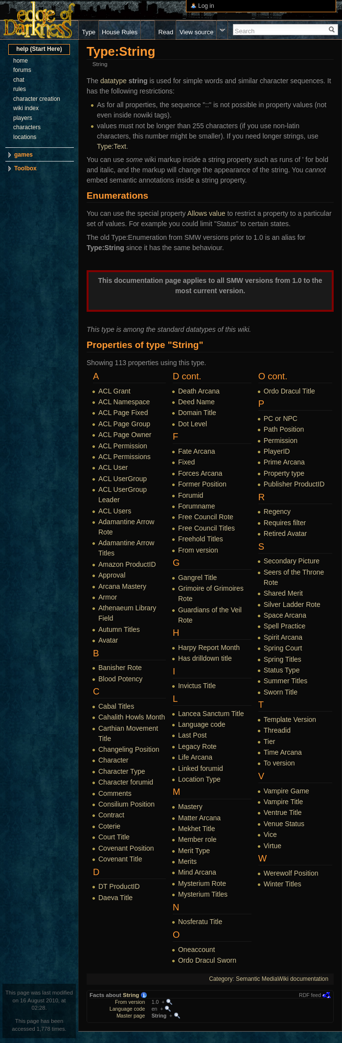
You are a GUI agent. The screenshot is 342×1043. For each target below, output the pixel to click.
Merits (187, 861)
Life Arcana (195, 757)
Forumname (196, 506)
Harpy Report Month (209, 647)
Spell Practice (285, 626)
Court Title (114, 837)
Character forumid (125, 782)
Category (220, 978)
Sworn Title (280, 692)
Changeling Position (129, 749)
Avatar (108, 640)
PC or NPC (280, 418)
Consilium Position (126, 804)
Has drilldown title (205, 658)
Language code (202, 724)
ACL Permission (122, 446)
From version (198, 550)
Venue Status (284, 824)
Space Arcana (285, 615)
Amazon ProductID (127, 564)
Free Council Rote (205, 517)
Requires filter (285, 523)
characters (27, 127)
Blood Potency (120, 679)
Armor (107, 597)
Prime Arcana (284, 462)
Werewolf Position (291, 873)
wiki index (26, 108)
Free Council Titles (206, 528)
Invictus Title (197, 686)
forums (22, 70)
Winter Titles (282, 884)
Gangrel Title (197, 577)
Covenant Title (120, 859)
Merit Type (194, 851)
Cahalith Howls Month (131, 717)
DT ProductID (119, 886)
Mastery (190, 807)
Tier (269, 741)
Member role (197, 839)
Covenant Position (126, 848)
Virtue (272, 846)
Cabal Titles (116, 706)
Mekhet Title (196, 829)
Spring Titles (282, 659)
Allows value (206, 213)
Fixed (186, 462)
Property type (284, 473)
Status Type (282, 670)
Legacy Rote (197, 746)
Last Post (192, 735)
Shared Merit (283, 593)
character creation (36, 98)
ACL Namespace (124, 402)
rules (19, 89)
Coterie (109, 826)
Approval (111, 575)
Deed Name (196, 402)
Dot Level (192, 424)
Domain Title (197, 413)
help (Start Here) (39, 49)
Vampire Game (286, 791)
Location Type (199, 779)
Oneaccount (196, 949)
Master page (130, 1016)
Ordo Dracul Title (289, 391)
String (131, 995)
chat (18, 79)
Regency (277, 511)
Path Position (284, 429)
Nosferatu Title (200, 922)
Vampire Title (283, 802)
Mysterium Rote (202, 883)
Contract (111, 815)
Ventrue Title (283, 812)
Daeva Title (115, 898)
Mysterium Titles (203, 894)
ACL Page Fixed (123, 413)
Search (245, 31)
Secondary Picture (291, 561)
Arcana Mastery (122, 586)
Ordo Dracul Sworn (207, 960)
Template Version (290, 719)
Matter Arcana (199, 818)
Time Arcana (283, 752)
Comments (115, 793)
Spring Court (283, 648)
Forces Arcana (200, 473)
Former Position (202, 484)
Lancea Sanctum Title (211, 714)
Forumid (190, 495)
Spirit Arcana (283, 637)
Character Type (121, 771)
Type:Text (111, 146)
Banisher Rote (120, 668)
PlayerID (277, 451)
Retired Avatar (285, 533)
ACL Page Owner (124, 435)
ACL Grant (114, 391)
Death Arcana (199, 391)
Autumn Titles (119, 629)
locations (24, 137)
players (22, 118)
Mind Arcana (197, 872)
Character (113, 760)
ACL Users (114, 511)
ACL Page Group (124, 424)
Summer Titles (285, 681)
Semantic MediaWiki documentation (282, 978)
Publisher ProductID (294, 484)
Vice (270, 834)
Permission (280, 440)
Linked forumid (200, 768)
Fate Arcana (196, 451)
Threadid (277, 730)
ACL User (113, 467)
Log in (206, 5)
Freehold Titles (200, 539)
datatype (113, 81)
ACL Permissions (124, 457)
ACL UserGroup (122, 479)
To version (279, 763)
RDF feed (310, 995)
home (20, 60)
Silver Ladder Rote (292, 604)
